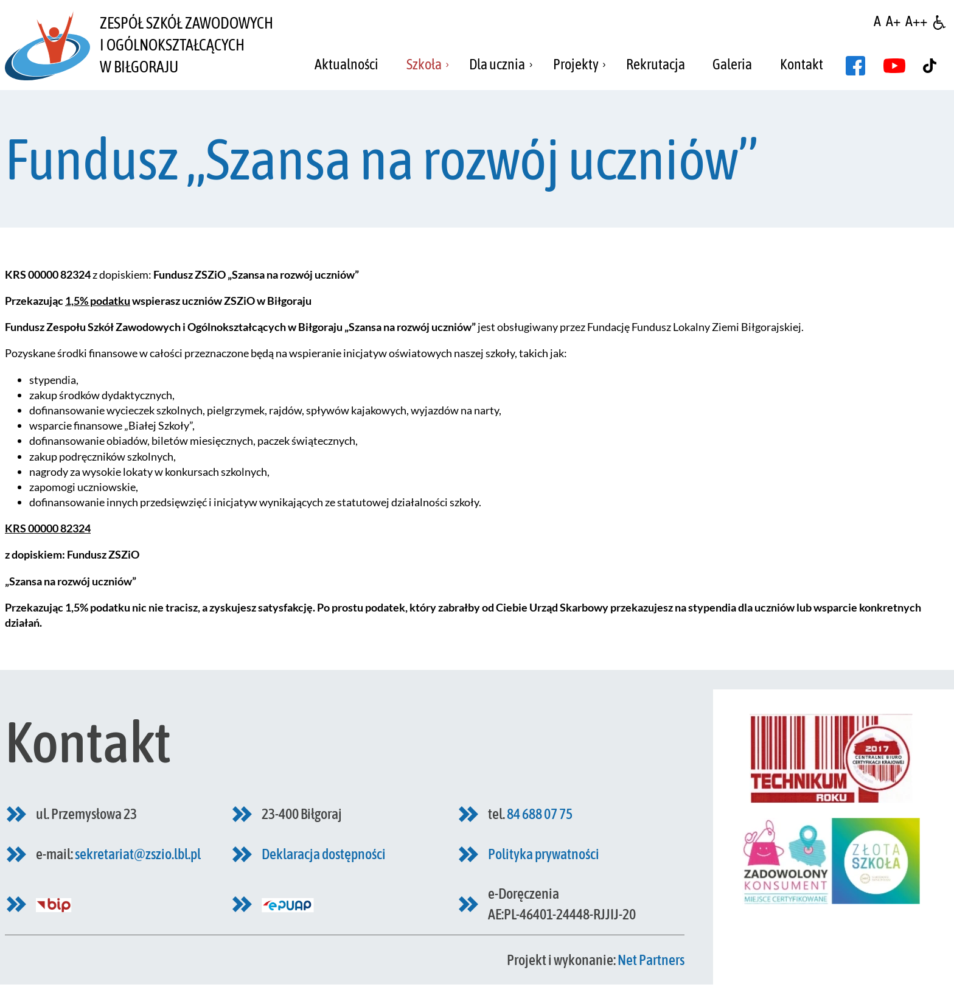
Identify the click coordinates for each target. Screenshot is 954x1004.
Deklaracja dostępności (324, 854)
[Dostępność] (939, 21)
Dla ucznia (497, 64)
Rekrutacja (655, 64)
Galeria (732, 64)
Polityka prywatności (543, 854)
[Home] (47, 45)
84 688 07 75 (540, 814)
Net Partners (651, 960)
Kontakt (801, 64)
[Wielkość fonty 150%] (893, 21)
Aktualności (346, 64)
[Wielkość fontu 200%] (916, 21)
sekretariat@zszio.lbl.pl (138, 854)
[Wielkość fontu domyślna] (877, 21)
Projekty (576, 64)
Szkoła (424, 64)
